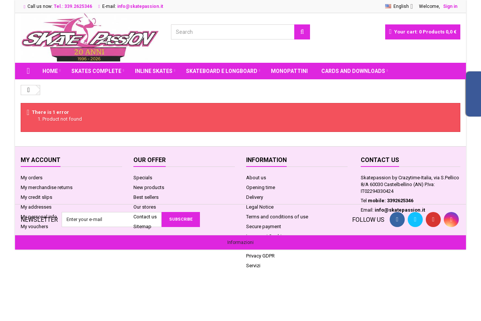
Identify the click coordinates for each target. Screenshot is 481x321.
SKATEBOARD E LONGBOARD (221, 71)
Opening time (260, 187)
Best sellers (146, 197)
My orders (31, 177)
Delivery (254, 197)
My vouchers (34, 226)
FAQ (250, 246)
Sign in (450, 6)
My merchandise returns (47, 187)
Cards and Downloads (353, 71)
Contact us (145, 217)
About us (256, 177)
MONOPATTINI (289, 71)
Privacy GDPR (260, 256)
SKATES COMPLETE (96, 71)
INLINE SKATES (153, 71)
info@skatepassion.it (400, 210)
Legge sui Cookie (265, 236)
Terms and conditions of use (277, 217)
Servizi (253, 265)
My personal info (39, 217)
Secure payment (263, 226)
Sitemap (142, 226)
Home (50, 71)
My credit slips (36, 197)
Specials (142, 177)
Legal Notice (260, 207)
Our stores (144, 207)
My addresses (36, 207)
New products (148, 187)
